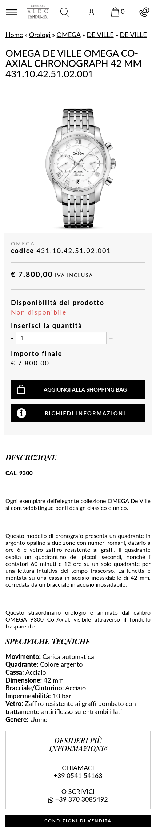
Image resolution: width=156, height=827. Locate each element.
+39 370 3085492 (81, 799)
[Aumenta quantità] (111, 338)
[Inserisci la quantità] (61, 338)
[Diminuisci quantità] (12, 338)
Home (14, 35)
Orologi (40, 35)
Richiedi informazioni (85, 413)
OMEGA (69, 35)
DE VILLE (100, 35)
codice (22, 251)
